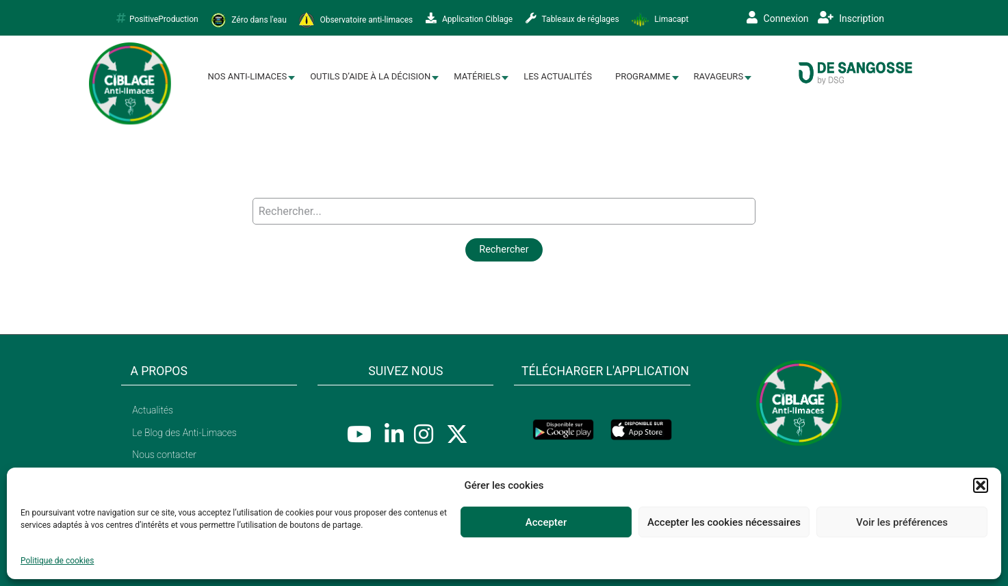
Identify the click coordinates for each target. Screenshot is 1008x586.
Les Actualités (558, 76)
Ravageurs (719, 76)
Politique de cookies (57, 560)
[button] (980, 485)
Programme (643, 76)
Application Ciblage (469, 18)
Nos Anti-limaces (247, 76)
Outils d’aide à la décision (370, 76)
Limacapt (660, 19)
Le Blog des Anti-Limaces (184, 432)
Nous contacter (164, 454)
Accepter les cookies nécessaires (724, 522)
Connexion (778, 18)
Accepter (546, 522)
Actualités (152, 410)
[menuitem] (247, 77)
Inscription (851, 18)
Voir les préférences (902, 522)
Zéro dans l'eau (248, 20)
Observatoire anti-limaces (356, 20)
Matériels (477, 76)
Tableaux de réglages (572, 18)
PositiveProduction (157, 18)
